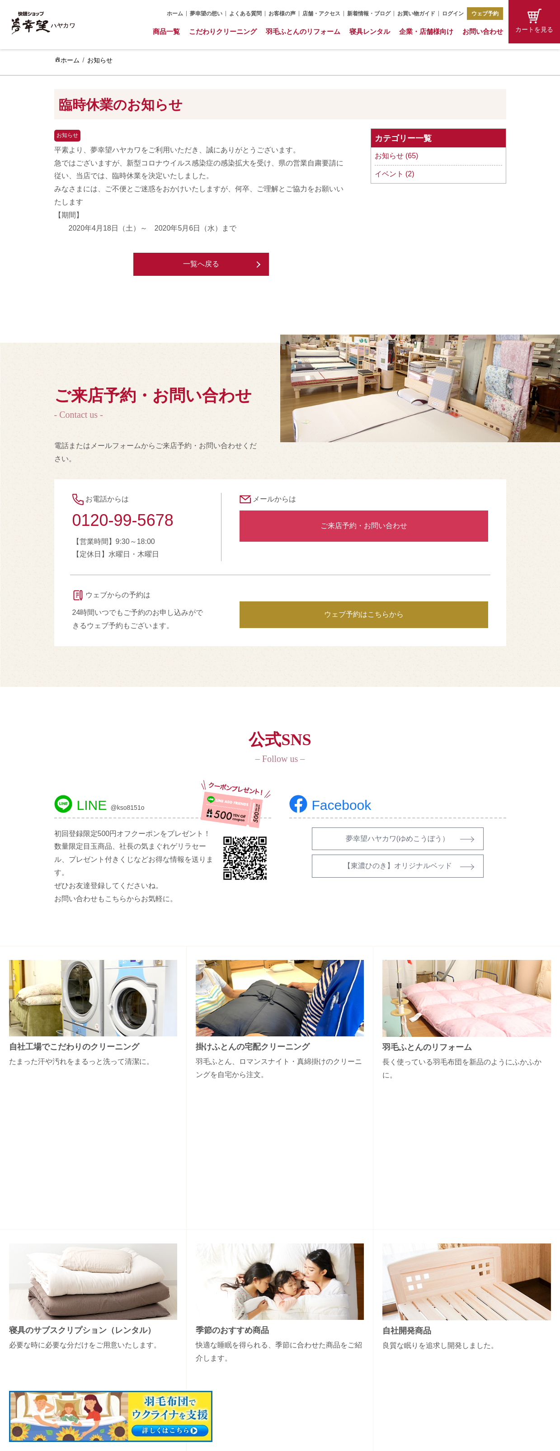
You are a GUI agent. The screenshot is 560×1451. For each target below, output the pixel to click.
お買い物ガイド (416, 13)
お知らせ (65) (397, 156)
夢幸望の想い (206, 13)
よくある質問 (245, 13)
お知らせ (100, 60)
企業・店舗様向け (426, 31)
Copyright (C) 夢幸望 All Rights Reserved (273, 1438)
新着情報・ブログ (369, 13)
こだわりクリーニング (223, 31)
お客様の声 (282, 13)
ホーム (175, 13)
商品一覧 (166, 31)
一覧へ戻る (201, 264)
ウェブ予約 (485, 13)
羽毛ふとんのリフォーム (303, 31)
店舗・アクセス (321, 13)
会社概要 (442, 1293)
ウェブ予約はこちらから (364, 614)
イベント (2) (394, 174)
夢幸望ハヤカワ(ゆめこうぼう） (397, 838)
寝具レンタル (369, 31)
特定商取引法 (448, 1340)
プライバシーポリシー (461, 1356)
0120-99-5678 (123, 520)
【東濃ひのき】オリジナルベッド (398, 866)
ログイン (453, 13)
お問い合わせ (482, 31)
